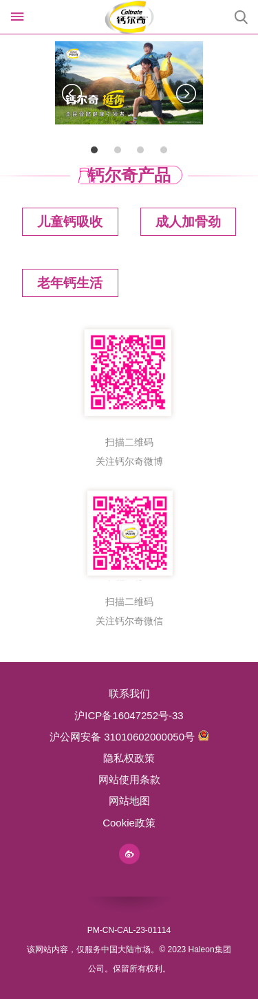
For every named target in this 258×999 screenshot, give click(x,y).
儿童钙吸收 (70, 222)
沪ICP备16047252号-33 (128, 715)
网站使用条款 (129, 779)
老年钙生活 (70, 283)
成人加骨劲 (188, 222)
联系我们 (129, 693)
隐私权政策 (129, 758)
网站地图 (129, 800)
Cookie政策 (129, 822)
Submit (241, 17)
